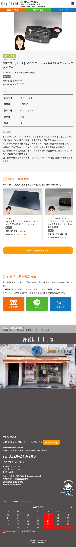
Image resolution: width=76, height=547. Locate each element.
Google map (51, 442)
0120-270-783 (22, 456)
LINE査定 (39, 10)
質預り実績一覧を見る (38, 250)
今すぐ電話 (14, 10)
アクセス (64, 10)
